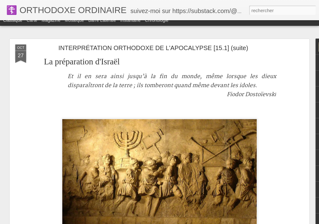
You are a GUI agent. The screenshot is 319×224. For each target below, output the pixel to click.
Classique (12, 25)
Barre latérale (102, 25)
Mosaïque (74, 25)
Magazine (51, 25)
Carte (31, 25)
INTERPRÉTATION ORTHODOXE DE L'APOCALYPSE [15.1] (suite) (153, 47)
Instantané (130, 25)
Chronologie (157, 25)
